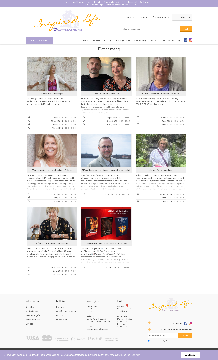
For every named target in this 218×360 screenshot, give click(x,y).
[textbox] (151, 29)
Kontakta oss (32, 311)
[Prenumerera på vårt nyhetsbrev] (163, 335)
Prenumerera (156, 341)
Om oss (29, 323)
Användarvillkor (33, 319)
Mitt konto (61, 315)
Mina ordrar (61, 319)
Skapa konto (131, 17)
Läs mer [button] (136, 355)
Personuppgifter (33, 315)
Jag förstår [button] (190, 355)
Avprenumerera (172, 341)
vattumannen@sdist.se (98, 328)
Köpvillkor (30, 307)
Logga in (145, 17)
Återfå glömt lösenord (66, 311)
